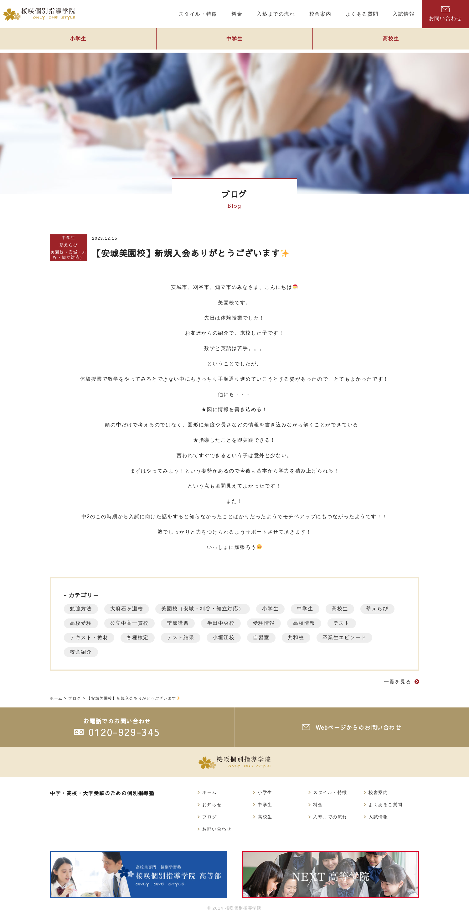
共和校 (299, 637)
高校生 (343, 608)
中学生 (234, 40)
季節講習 (179, 623)
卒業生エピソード (348, 637)
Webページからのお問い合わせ (359, 727)
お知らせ (212, 804)
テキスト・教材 (89, 637)
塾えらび (68, 245)
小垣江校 (226, 637)
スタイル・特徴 (330, 792)
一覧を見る (397, 681)
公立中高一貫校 (130, 623)
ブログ (209, 816)
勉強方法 (81, 608)
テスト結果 (182, 637)
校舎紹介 (81, 652)
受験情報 (266, 623)
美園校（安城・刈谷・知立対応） (68, 255)
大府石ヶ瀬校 (127, 608)
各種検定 (138, 637)
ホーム (209, 792)
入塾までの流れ (330, 816)
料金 (318, 804)
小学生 (78, 40)
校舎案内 (378, 792)
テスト (345, 623)
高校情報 (307, 623)
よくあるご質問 (385, 804)
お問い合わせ (445, 13)
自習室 (263, 637)
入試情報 (378, 816)
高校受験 (81, 623)
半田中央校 (223, 623)
